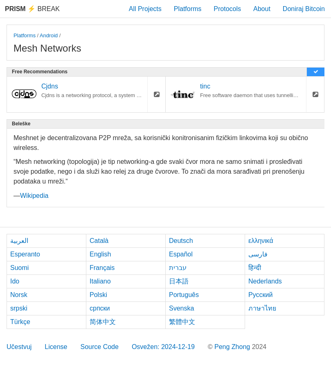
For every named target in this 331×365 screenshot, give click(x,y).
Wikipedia (34, 195)
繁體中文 (182, 321)
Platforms (188, 8)
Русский (260, 294)
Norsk (18, 294)
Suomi (19, 267)
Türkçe (20, 321)
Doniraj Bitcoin (304, 8)
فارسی (258, 254)
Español (181, 254)
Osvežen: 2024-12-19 (163, 346)
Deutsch (181, 240)
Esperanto (25, 254)
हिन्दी (254, 267)
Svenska (181, 308)
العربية (19, 240)
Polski (98, 294)
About (261, 8)
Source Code (100, 346)
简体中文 (103, 321)
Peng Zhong (233, 346)
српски (100, 308)
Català (99, 240)
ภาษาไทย (262, 308)
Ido (14, 281)
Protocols (227, 8)
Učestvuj (19, 346)
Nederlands (265, 281)
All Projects (145, 8)
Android (49, 35)
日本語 (179, 281)
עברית (178, 267)
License (56, 346)
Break (32, 8)
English (100, 254)
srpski (18, 308)
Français (102, 267)
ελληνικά (260, 240)
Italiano (100, 281)
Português (184, 294)
